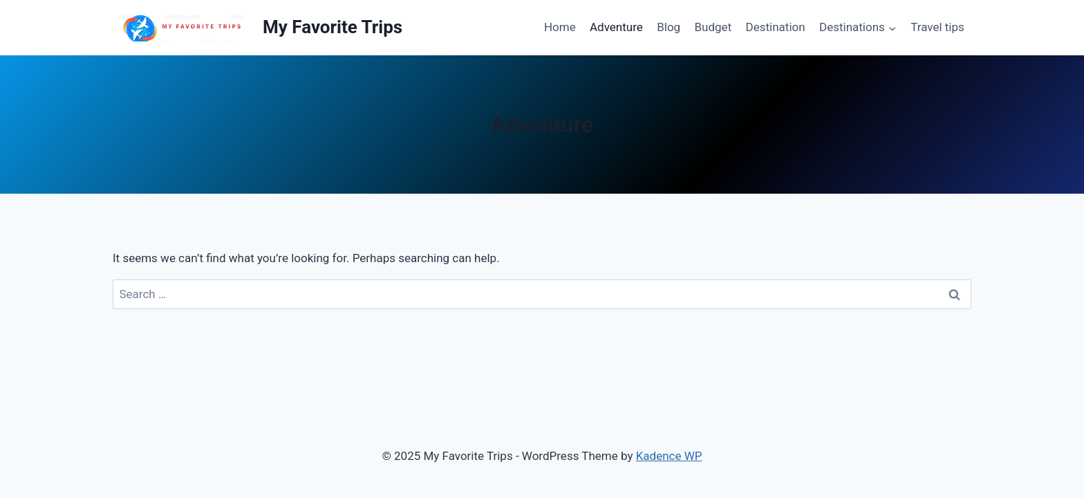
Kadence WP (669, 456)
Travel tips (937, 27)
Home (560, 27)
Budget (713, 27)
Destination (775, 27)
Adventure (616, 27)
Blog (668, 27)
